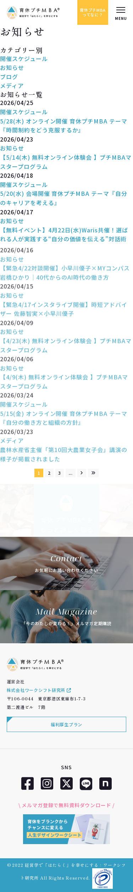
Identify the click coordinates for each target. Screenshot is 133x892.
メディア (12, 85)
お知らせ (12, 67)
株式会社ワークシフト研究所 (39, 690)
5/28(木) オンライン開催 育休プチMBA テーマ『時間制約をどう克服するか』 (63, 125)
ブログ (9, 76)
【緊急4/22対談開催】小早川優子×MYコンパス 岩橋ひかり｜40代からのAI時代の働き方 (65, 277)
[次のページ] (82, 473)
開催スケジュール (24, 58)
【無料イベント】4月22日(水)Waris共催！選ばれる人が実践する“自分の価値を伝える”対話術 (64, 234)
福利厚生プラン (66, 724)
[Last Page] (93, 473)
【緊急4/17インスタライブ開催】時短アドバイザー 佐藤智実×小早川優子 (63, 313)
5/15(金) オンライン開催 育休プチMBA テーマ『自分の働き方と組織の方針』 (63, 422)
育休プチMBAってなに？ (93, 12)
